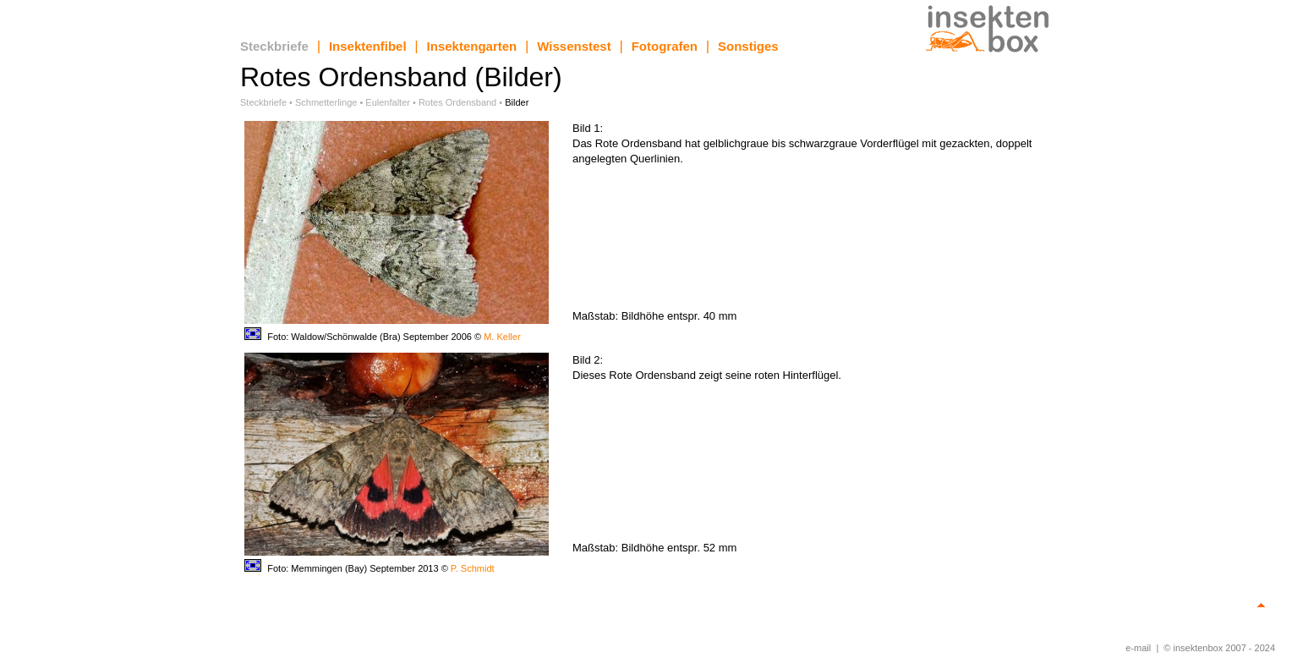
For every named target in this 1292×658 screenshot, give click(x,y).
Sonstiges (748, 46)
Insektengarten (472, 46)
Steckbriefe (274, 46)
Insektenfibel (368, 46)
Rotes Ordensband (457, 102)
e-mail (1138, 648)
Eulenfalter (387, 102)
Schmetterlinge (326, 102)
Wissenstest (573, 46)
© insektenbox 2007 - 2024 (1219, 648)
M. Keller (502, 337)
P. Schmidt (473, 568)
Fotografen (665, 46)
